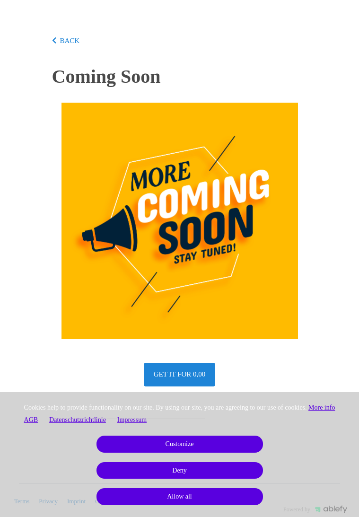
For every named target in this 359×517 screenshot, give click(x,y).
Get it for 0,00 (179, 374)
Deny (179, 470)
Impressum (132, 419)
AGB (31, 419)
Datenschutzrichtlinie (77, 419)
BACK (66, 40)
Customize (180, 443)
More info (321, 407)
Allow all (179, 496)
